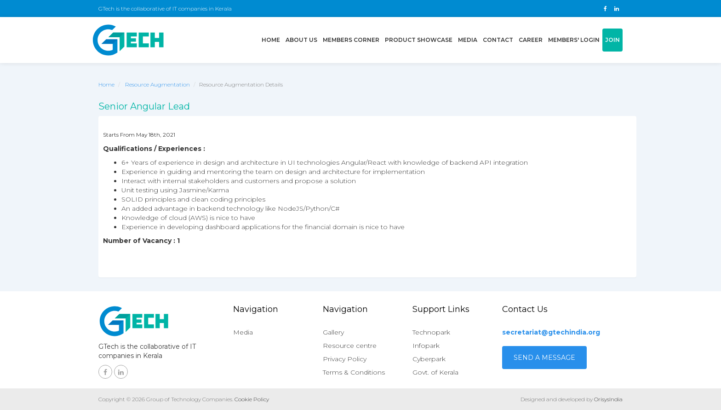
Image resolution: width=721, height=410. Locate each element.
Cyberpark (429, 359)
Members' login (574, 39)
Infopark (426, 345)
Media (467, 39)
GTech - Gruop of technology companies (128, 40)
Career (531, 39)
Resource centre (350, 345)
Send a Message (544, 357)
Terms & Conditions (354, 372)
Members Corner (351, 39)
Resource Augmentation (157, 84)
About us (301, 39)
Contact (498, 39)
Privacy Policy (344, 359)
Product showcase (418, 39)
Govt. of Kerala (435, 372)
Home (272, 39)
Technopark (431, 332)
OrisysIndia (608, 399)
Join (612, 39)
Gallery (333, 332)
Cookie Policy (252, 399)
